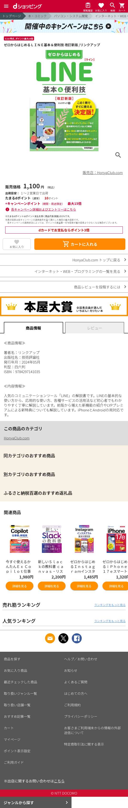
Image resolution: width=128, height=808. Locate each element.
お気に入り (17, 247)
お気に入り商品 (15, 670)
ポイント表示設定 (17, 750)
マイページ (12, 739)
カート (9, 727)
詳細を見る (19, 586)
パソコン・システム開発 (71, 16)
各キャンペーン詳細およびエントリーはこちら (43, 209)
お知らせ (70, 670)
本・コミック (37, 16)
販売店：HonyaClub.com (103, 172)
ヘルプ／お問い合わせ (80, 658)
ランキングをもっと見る (110, 605)
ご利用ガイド (14, 762)
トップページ (11, 16)
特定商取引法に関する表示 (84, 744)
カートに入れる (79, 244)
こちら (59, 780)
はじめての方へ (75, 693)
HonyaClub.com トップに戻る (96, 260)
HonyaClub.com (17, 437)
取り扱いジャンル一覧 (20, 693)
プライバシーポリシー (80, 716)
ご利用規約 (72, 704)
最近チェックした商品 (20, 681)
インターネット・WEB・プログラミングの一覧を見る (77, 271)
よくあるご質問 (75, 681)
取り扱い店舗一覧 (17, 704)
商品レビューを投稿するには (97, 287)
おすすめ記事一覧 (17, 716)
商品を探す (12, 658)
